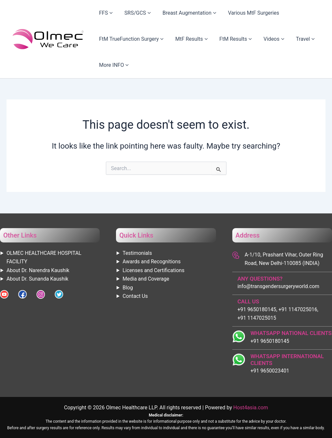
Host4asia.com (250, 407)
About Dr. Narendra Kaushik (38, 270)
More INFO (110, 65)
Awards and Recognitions (152, 261)
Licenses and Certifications (154, 270)
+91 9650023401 (270, 371)
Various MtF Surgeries (230, 13)
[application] (107, 13)
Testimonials (137, 253)
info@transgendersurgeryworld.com (279, 286)
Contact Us (135, 296)
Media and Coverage (146, 279)
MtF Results (182, 39)
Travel (276, 39)
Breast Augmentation (173, 13)
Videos (251, 39)
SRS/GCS (128, 13)
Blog (128, 287)
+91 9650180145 (270, 341)
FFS (102, 13)
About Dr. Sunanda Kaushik (38, 279)
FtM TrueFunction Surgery (128, 39)
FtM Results (219, 39)
